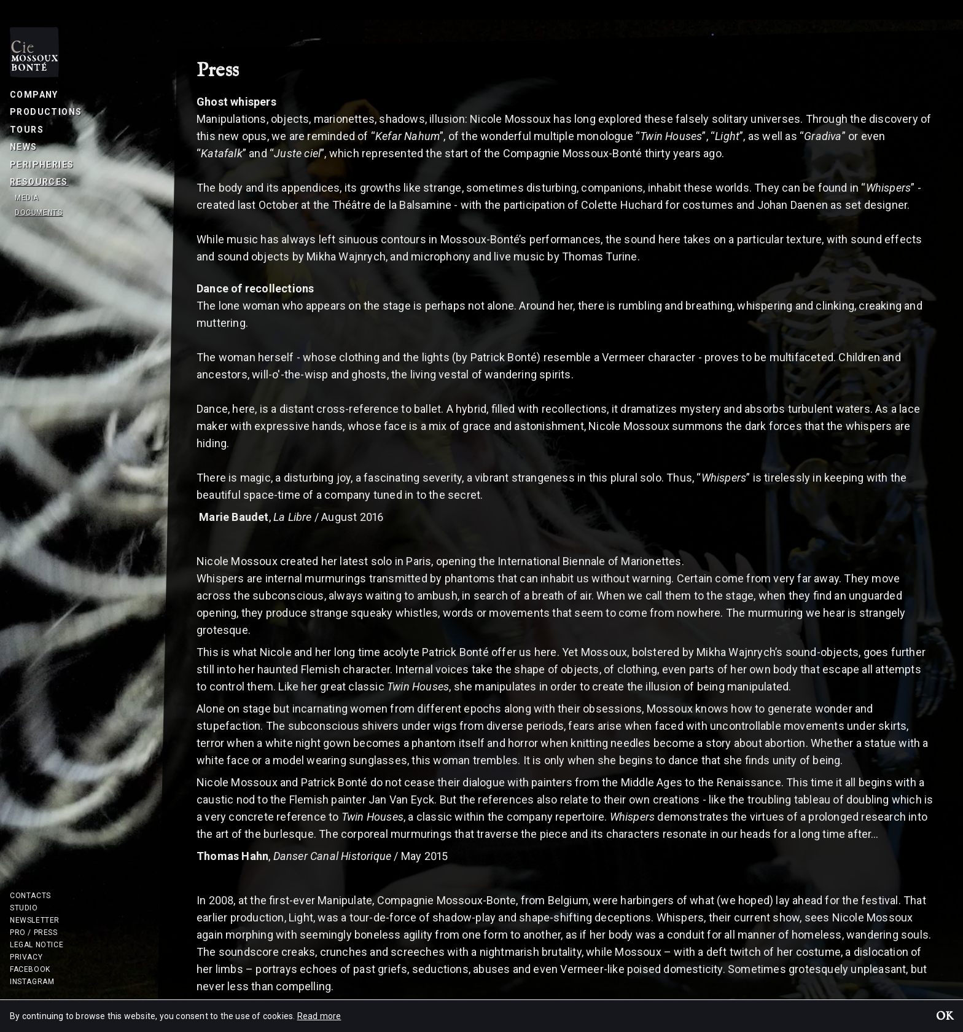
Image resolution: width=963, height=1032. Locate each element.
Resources (39, 182)
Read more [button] (319, 1016)
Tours (27, 130)
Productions (46, 112)
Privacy (26, 957)
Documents (38, 212)
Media (27, 198)
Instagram (32, 981)
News (23, 147)
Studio (24, 908)
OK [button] (944, 1017)
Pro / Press (34, 932)
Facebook (30, 969)
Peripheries (42, 165)
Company (34, 95)
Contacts (30, 895)
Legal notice (36, 944)
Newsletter (35, 920)
